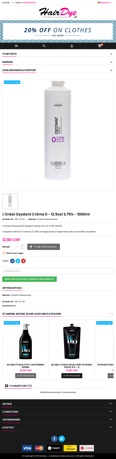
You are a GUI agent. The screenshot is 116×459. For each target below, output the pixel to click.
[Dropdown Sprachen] (105, 2)
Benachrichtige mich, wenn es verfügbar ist (29, 279)
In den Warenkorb (43, 247)
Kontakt (6, 2)
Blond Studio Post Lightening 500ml (25, 366)
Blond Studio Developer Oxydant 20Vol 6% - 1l (71, 366)
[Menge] (16, 247)
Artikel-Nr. (8, 219)
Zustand (7, 305)
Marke (32, 219)
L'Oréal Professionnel (20, 295)
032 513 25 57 (29, 2)
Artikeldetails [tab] (12, 288)
